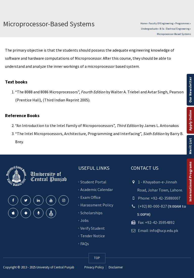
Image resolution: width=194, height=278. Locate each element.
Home (143, 23)
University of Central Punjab (55, 267)
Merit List (190, 146)
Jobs (84, 220)
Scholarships (91, 212)
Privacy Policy (94, 267)
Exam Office (90, 197)
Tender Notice (92, 235)
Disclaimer (115, 267)
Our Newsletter (190, 89)
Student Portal (93, 181)
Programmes (182, 23)
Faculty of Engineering (161, 23)
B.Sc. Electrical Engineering (174, 28)
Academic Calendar (96, 189)
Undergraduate (149, 28)
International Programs (190, 181)
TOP (97, 258)
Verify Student (92, 228)
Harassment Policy (96, 204)
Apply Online (190, 120)
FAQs (84, 243)
